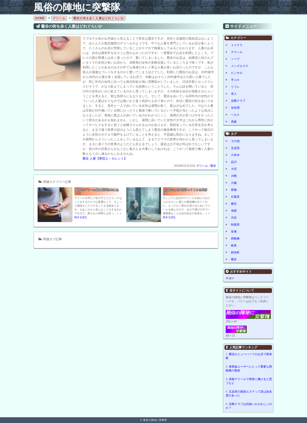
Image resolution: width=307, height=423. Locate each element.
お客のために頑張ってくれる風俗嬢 (185, 191)
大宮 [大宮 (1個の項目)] (234, 169)
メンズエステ (239, 66)
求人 (234, 93)
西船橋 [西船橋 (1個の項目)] (235, 238)
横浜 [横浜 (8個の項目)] (234, 203)
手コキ (235, 80)
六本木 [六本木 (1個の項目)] (235, 155)
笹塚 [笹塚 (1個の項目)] (234, 231)
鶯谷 (213, 165)
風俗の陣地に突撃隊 (77, 7)
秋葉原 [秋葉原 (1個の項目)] (235, 224)
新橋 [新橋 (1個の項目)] (234, 189)
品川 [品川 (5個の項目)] (234, 162)
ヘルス (235, 114)
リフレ (235, 87)
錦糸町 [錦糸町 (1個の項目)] (235, 252)
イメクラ (236, 45)
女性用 (235, 107)
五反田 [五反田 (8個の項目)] (235, 148)
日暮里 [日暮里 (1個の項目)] (235, 196)
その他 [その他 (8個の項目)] (235, 141)
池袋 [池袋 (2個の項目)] (234, 210)
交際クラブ (238, 100)
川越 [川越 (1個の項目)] (234, 183)
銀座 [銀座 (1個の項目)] (234, 245)
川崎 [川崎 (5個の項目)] (234, 176)
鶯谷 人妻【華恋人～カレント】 (105, 158)
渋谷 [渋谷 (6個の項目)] (234, 217)
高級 (234, 121)
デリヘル (202, 165)
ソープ (235, 59)
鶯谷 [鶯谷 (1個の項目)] (234, 259)
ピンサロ (236, 73)
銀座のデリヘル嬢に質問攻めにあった (97, 191)
